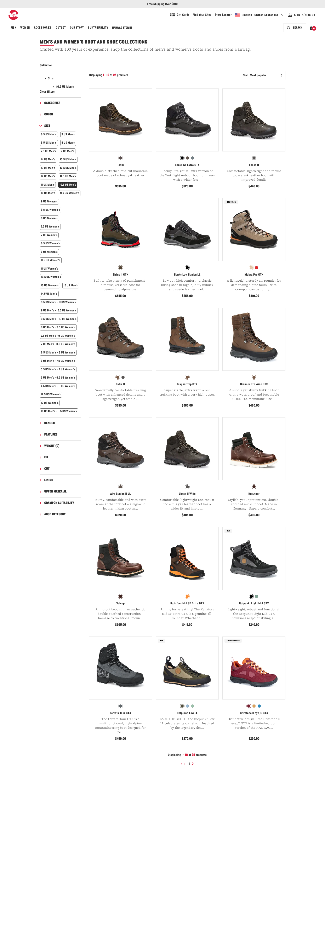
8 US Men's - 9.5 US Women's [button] (58, 327)
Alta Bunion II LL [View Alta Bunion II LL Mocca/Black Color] (120, 494)
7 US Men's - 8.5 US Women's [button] (58, 344)
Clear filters (47, 92)
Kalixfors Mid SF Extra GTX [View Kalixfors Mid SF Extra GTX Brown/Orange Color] (187, 603)
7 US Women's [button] (49, 235)
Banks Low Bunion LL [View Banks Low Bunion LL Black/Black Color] (187, 275)
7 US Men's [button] (67, 151)
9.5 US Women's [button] (69, 193)
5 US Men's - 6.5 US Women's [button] (58, 377)
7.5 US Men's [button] (48, 151)
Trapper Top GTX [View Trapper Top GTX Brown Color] (187, 384)
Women (25, 27)
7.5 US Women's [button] (50, 226)
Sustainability (98, 27)
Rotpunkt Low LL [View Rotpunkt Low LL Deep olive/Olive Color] (187, 713)
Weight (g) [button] (52, 446)
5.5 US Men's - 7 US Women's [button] (58, 369)
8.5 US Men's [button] (49, 142)
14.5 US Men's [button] (49, 293)
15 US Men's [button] (71, 285)
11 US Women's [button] (49, 268)
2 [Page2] (190, 764)
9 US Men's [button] (68, 134)
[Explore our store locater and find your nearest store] (223, 15)
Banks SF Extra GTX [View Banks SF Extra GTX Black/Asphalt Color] (187, 165)
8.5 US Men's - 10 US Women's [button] (59, 319)
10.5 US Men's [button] (67, 184)
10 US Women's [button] (50, 285)
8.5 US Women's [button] (50, 210)
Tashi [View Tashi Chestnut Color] (120, 165)
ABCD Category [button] (55, 514)
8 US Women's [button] (49, 218)
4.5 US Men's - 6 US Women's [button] (58, 386)
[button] (312, 27)
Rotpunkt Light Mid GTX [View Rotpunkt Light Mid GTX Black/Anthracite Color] (254, 603)
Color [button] (48, 114)
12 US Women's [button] (50, 403)
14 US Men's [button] (48, 159)
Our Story (77, 27)
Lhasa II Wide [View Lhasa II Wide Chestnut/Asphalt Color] (187, 494)
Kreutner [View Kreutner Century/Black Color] (254, 494)
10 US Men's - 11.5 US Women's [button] (59, 411)
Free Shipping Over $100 (162, 4)
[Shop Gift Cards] (180, 15)
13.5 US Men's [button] (68, 159)
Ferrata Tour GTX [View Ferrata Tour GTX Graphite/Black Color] (120, 713)
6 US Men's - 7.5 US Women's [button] (58, 361)
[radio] (120, 158)
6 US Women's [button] (49, 252)
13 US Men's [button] (48, 168)
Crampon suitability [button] (59, 503)
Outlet (61, 27)
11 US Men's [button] (48, 184)
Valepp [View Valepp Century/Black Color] (120, 603)
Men (13, 27)
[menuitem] (13, 28)
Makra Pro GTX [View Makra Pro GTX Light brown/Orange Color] (254, 275)
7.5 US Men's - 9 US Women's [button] (58, 336)
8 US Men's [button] (68, 142)
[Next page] (193, 763)
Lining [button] (48, 480)
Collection (46, 65)
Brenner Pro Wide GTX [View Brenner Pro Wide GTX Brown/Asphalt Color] (254, 384)
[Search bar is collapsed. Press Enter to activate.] (294, 27)
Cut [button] (47, 469)
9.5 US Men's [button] (49, 134)
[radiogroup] (120, 158)
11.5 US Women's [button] (50, 260)
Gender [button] (49, 423)
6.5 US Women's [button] (50, 243)
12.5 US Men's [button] (68, 168)
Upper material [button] (55, 492)
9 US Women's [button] (49, 201)
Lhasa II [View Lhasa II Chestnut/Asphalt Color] (254, 165)
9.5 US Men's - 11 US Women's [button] (58, 302)
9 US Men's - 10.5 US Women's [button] (59, 310)
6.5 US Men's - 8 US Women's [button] (58, 352)
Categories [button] (52, 103)
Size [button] (47, 126)
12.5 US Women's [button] (51, 394)
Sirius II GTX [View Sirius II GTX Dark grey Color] (121, 275)
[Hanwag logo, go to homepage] (13, 15)
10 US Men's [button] (48, 193)
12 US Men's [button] (48, 176)
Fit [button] (46, 457)
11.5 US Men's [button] (68, 176)
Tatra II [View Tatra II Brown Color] (120, 384)
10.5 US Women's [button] (51, 277)
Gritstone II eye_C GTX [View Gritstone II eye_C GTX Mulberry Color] (254, 713)
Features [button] (51, 435)
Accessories (42, 27)
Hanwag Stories (122, 27)
